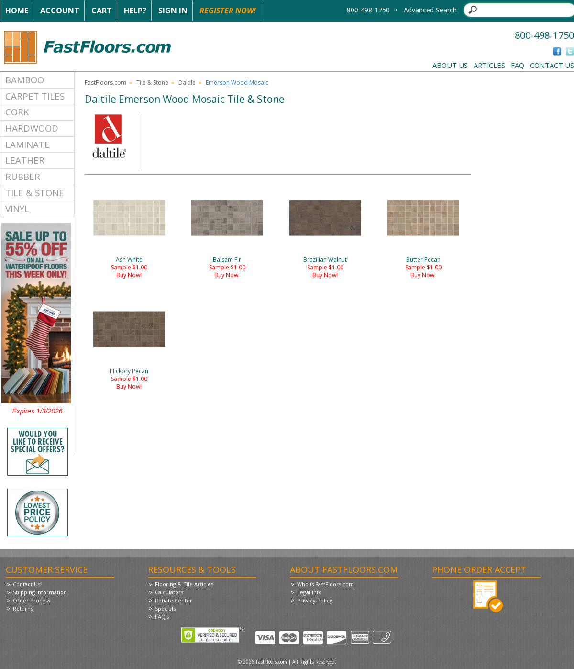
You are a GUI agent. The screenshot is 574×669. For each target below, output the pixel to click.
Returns (23, 608)
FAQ (517, 65)
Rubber (22, 176)
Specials (165, 608)
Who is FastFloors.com (325, 584)
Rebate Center (173, 600)
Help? (135, 10)
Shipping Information (40, 592)
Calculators (169, 592)
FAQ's (162, 616)
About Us (450, 65)
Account (59, 10)
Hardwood (31, 128)
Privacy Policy (314, 600)
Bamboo (24, 80)
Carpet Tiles (35, 96)
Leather (24, 160)
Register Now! (227, 10)
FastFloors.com (105, 82)
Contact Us (552, 65)
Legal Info (309, 592)
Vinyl (17, 208)
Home (16, 10)
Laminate (27, 144)
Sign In (173, 10)
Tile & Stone (34, 193)
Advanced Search (430, 9)
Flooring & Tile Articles (184, 584)
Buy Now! (129, 275)
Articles (489, 65)
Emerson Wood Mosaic (237, 82)
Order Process (31, 600)
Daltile (187, 82)
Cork (17, 112)
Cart (101, 10)
